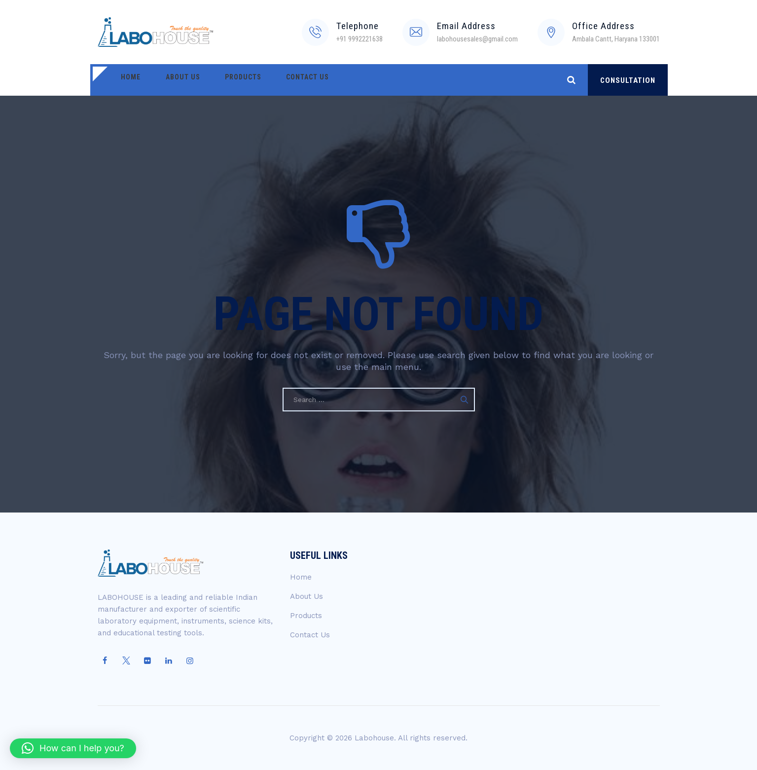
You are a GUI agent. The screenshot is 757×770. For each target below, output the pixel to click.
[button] (73, 748)
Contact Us (281, 80)
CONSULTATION (627, 80)
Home (127, 80)
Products (224, 80)
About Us (171, 80)
